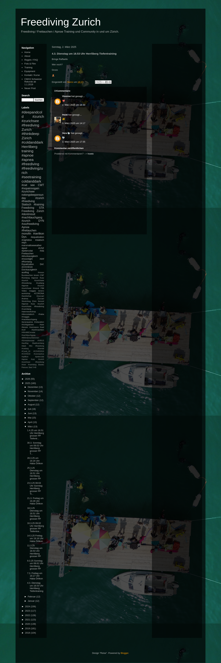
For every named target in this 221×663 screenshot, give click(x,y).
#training (39, 204)
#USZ (41, 248)
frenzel (41, 301)
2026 (28, 379)
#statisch (39, 240)
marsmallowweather (32, 245)
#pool (24, 248)
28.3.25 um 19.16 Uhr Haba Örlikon (35, 461)
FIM (42, 288)
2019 (28, 628)
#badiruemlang (38, 343)
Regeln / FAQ (31, 60)
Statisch (26, 204)
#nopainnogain (30, 188)
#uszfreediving (30, 223)
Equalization (28, 264)
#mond (36, 288)
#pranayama (27, 322)
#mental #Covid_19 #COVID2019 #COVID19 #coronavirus (33, 351)
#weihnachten (38, 330)
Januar (31, 601)
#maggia (25, 317)
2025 (28, 383)
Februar (32, 596)
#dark (24, 346)
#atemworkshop (29, 311)
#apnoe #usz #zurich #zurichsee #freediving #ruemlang (33, 306)
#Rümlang (27, 261)
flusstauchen (27, 275)
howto (91, 153)
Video (24, 291)
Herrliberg (29, 147)
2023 (28, 610)
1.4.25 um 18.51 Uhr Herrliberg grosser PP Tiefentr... (35, 434)
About (27, 56)
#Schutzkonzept (28, 341)
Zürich (27, 138)
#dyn (24, 242)
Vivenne (66, 96)
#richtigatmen (28, 324)
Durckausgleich (29, 269)
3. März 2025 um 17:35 (73, 141)
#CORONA (39, 293)
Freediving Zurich (61, 22)
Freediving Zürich (33, 211)
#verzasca (34, 327)
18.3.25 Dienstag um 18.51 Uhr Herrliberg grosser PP (34, 513)
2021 (28, 619)
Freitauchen (27, 253)
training (27, 151)
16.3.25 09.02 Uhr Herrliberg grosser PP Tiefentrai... (35, 527)
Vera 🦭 (66, 133)
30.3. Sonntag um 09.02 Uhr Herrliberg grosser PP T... (35, 448)
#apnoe (27, 155)
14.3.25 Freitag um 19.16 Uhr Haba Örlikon (35, 538)
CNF (42, 275)
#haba (41, 314)
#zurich (26, 220)
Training (28, 67)
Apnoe (25, 227)
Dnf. (42, 264)
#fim (30, 346)
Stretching (26, 301)
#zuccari (40, 296)
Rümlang (26, 278)
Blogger (124, 653)
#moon (41, 272)
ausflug (25, 272)
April (30, 422)
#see (42, 324)
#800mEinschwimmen (30, 338)
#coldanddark (32, 142)
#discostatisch (28, 314)
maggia (32, 291)
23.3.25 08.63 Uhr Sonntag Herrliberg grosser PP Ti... (34, 488)
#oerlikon (38, 233)
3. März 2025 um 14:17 (73, 123)
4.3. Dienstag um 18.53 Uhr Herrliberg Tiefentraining (35, 587)
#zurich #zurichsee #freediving (33, 120)
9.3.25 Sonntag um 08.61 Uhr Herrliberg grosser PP (35, 564)
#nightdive (27, 240)
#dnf (42, 259)
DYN (41, 220)
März (30, 426)
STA (41, 207)
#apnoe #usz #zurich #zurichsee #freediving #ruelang (33, 280)
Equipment (29, 71)
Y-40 (34, 367)
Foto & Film (30, 63)
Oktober (32, 396)
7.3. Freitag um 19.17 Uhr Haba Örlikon (35, 576)
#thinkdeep (30, 134)
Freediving (28, 207)
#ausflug (25, 343)
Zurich (27, 129)
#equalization (37, 237)
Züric (34, 301)
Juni (30, 413)
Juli (30, 409)
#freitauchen (29, 230)
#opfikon (25, 357)
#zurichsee (28, 191)
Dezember (33, 387)
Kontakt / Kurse (32, 75)
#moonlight (27, 259)
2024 (28, 606)
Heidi (65, 114)
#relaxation (39, 322)
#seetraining (31, 177)
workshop (26, 293)
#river (24, 365)
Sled (30, 367)
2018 (28, 632)
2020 (28, 624)
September (33, 400)
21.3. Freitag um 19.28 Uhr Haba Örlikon (35, 501)
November (33, 391)
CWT (41, 185)
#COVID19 (27, 267)
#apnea (27, 160)
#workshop (26, 296)
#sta (42, 250)
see (32, 185)
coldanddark (31, 181)
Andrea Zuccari (33, 298)
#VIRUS (40, 341)
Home (27, 52)
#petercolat (27, 250)
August (31, 404)
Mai (30, 417)
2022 (28, 615)
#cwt (24, 185)
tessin (36, 275)
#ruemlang (32, 365)
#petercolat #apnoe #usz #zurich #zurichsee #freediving (33, 359)
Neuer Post (30, 88)
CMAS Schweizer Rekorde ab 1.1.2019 (33, 82)
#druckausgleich (30, 256)
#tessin (25, 327)
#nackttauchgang (29, 319)
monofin (26, 233)
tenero (41, 291)
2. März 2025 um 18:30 (73, 105)
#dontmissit (28, 214)
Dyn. (24, 236)
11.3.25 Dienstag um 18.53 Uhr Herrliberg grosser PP (34, 551)
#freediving (30, 164)
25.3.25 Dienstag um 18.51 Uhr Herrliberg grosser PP (34, 473)
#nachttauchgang (32, 217)
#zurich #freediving (33, 200)
